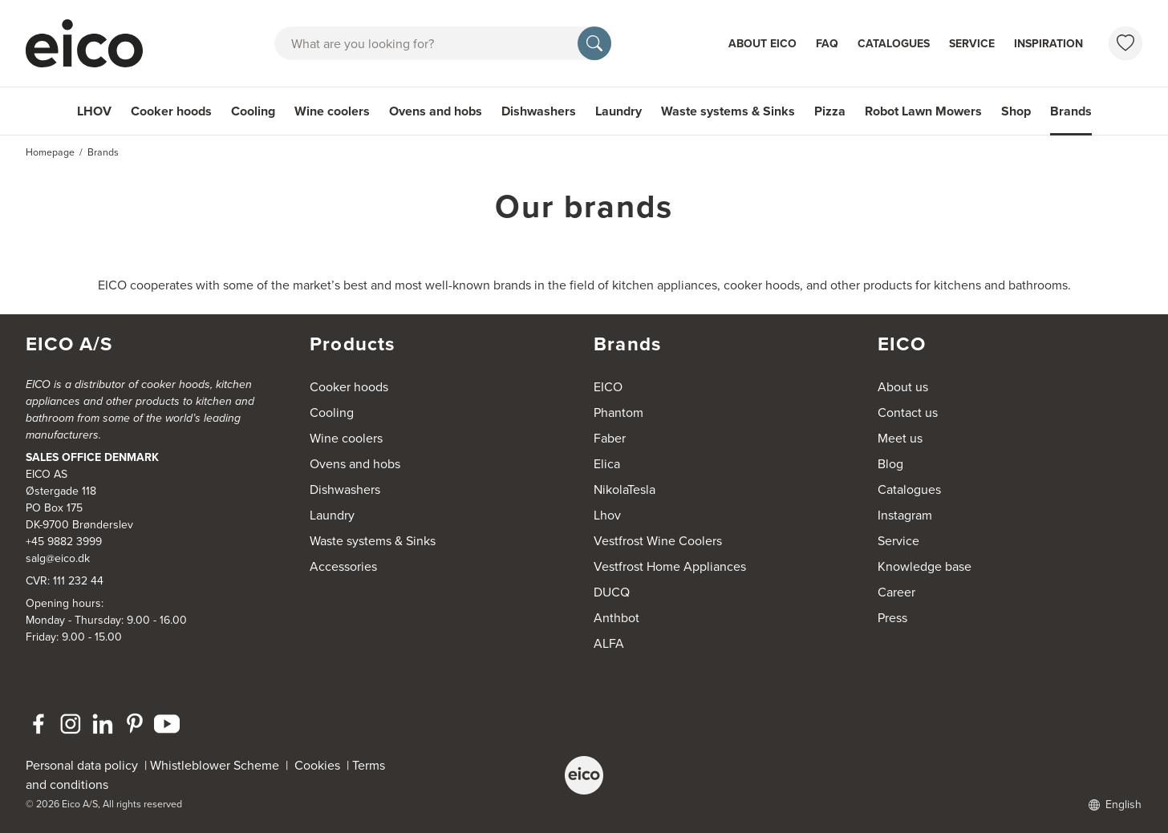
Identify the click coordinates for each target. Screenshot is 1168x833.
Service (972, 43)
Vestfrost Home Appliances (670, 566)
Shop (1016, 111)
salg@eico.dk (58, 558)
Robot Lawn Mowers (923, 111)
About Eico (762, 43)
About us (903, 387)
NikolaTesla (624, 489)
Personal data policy (82, 765)
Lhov (607, 515)
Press (892, 618)
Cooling (253, 111)
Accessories (343, 566)
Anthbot (616, 618)
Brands (1071, 111)
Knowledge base (924, 566)
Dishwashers (538, 111)
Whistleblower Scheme (214, 765)
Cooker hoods (171, 111)
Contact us (908, 412)
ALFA (609, 643)
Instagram (905, 515)
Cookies (320, 765)
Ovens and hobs (435, 111)
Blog (890, 464)
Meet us (900, 438)
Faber (610, 438)
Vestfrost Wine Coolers (658, 541)
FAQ (827, 43)
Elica (607, 464)
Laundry (618, 111)
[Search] (594, 43)
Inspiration (1048, 43)
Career (896, 592)
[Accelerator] (91, 43)
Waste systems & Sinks (728, 111)
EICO (608, 387)
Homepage (50, 152)
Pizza (830, 111)
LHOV (94, 111)
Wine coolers (332, 111)
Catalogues (894, 43)
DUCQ (612, 592)
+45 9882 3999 (64, 541)
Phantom (618, 412)
